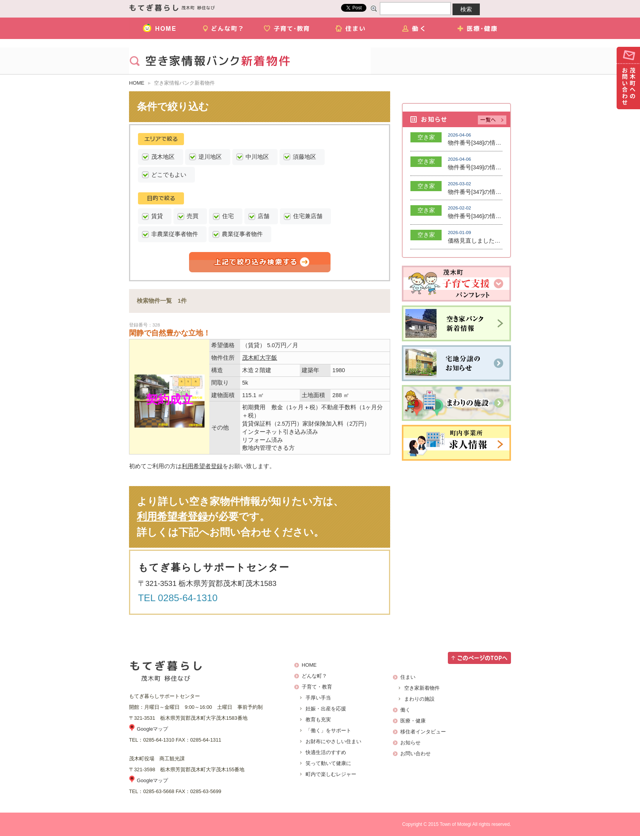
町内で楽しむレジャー (331, 774)
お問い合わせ (628, 78)
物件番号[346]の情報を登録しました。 (498, 216)
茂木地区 (163, 157)
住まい (351, 28)
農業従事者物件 (242, 234)
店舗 (263, 216)
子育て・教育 (288, 28)
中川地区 (257, 157)
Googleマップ (152, 729)
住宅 (228, 216)
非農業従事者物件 (174, 234)
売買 (192, 216)
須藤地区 (304, 157)
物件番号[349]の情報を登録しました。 (498, 167)
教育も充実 (318, 719)
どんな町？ (224, 28)
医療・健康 (478, 28)
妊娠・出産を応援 (326, 709)
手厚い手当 (318, 698)
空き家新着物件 (422, 688)
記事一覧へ (492, 119)
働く (415, 28)
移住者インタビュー (423, 732)
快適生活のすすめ (326, 752)
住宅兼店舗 (307, 216)
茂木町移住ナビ (172, 8)
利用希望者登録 (202, 466)
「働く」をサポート (328, 730)
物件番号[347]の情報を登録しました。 (498, 192)
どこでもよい (168, 175)
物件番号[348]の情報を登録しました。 (498, 143)
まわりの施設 (419, 699)
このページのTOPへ (479, 658)
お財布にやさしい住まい (333, 741)
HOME (161, 28)
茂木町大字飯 (259, 358)
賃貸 (157, 216)
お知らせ (410, 742)
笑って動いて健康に (328, 763)
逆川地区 (210, 157)
